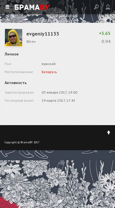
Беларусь (49, 72)
